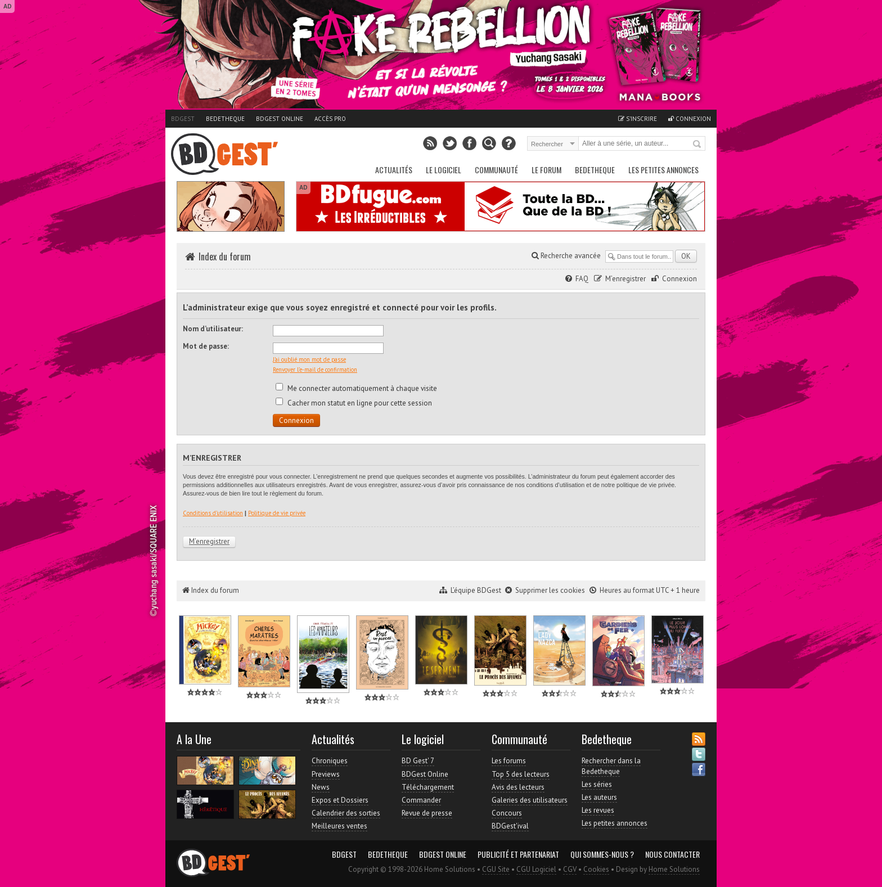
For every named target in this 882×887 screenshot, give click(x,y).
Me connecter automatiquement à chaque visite (356, 388)
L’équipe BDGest (476, 590)
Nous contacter (672, 854)
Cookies (596, 869)
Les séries (597, 784)
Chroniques (330, 761)
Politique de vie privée (276, 513)
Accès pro (330, 119)
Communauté (496, 169)
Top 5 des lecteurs (521, 774)
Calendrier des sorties (346, 813)
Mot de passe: (206, 346)
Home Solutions (674, 869)
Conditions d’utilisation (213, 513)
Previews (326, 774)
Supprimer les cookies (550, 590)
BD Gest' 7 (418, 761)
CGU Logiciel (536, 869)
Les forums (509, 761)
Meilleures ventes (339, 826)
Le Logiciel (443, 169)
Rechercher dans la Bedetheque (611, 766)
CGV (570, 869)
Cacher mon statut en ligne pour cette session (354, 403)
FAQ (581, 278)
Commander (421, 800)
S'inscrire (637, 119)
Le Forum (546, 169)
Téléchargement (428, 787)
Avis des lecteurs (518, 787)
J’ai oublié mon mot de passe (309, 359)
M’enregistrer (625, 278)
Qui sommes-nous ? (602, 854)
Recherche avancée (566, 255)
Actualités (393, 169)
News (321, 787)
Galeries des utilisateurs (530, 800)
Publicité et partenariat (518, 854)
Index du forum (225, 256)
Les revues (598, 810)
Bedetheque (225, 119)
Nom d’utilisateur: (213, 329)
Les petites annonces (663, 169)
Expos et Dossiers (340, 800)
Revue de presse (427, 813)
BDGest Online (279, 119)
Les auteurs (599, 797)
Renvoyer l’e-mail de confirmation (315, 369)
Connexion (689, 119)
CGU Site (496, 869)
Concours (507, 813)
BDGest (183, 119)
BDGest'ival (510, 826)
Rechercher (697, 144)
